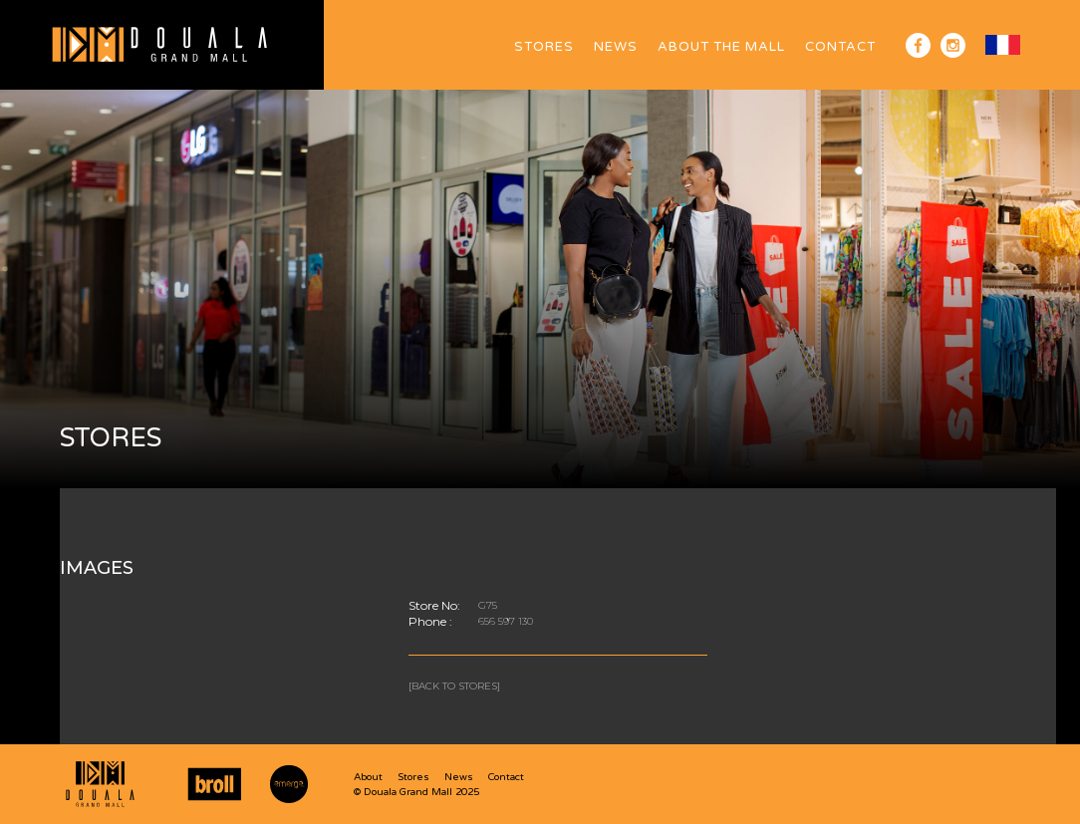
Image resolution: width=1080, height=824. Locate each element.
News (616, 47)
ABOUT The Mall (721, 47)
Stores (544, 47)
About (368, 777)
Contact (840, 47)
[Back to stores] (454, 686)
